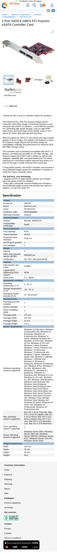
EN (53, 10)
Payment (8, 474)
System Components (20, 14)
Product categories (12, 503)
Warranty (8, 484)
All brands (8, 507)
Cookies (7, 533)
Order (6, 470)
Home (4, 14)
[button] (52, 31)
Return (7, 489)
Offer (6, 493)
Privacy (7, 528)
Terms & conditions (12, 538)
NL (48, 10)
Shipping (8, 479)
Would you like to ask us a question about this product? (27, 115)
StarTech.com (26, 17)
